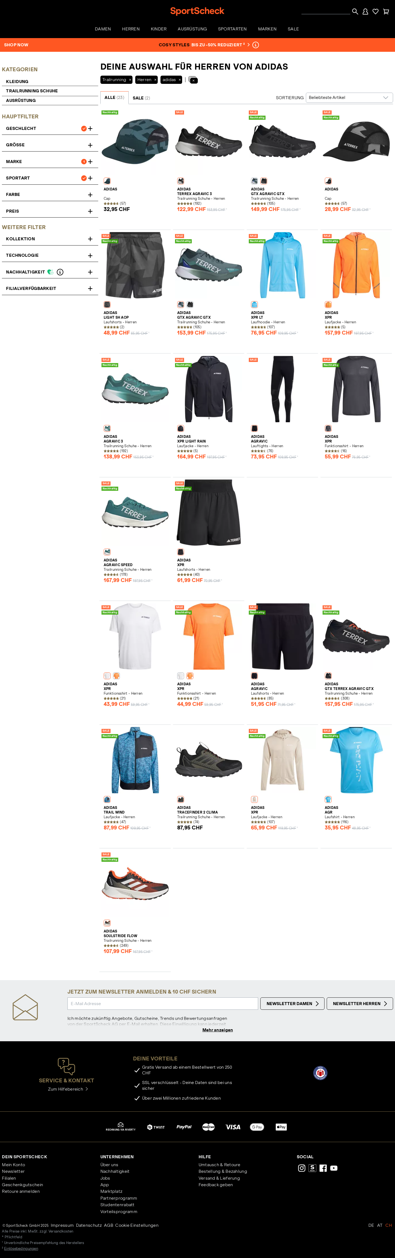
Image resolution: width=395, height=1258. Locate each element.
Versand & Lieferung (219, 1178)
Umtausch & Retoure (220, 1165)
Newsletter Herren (361, 1003)
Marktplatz (111, 1192)
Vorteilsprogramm (118, 1212)
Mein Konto (13, 1165)
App (104, 1185)
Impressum (62, 1226)
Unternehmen (117, 1157)
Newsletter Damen (293, 1003)
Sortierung (290, 97)
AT (380, 1226)
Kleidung (17, 81)
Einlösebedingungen (21, 1249)
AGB (108, 1226)
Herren (144, 79)
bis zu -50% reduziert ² (220, 44)
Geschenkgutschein (22, 1185)
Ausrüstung (21, 100)
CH (388, 1226)
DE (371, 1226)
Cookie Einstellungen (137, 1226)
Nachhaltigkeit (115, 1171)
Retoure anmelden (21, 1192)
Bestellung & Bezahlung (223, 1171)
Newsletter (13, 1171)
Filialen (9, 1178)
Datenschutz (89, 1226)
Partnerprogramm (118, 1198)
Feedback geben (216, 1185)
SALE (141, 98)
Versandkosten (61, 1232)
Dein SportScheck (24, 1157)
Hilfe (205, 1157)
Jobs (105, 1178)
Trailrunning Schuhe (32, 91)
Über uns (109, 1165)
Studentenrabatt (117, 1205)
